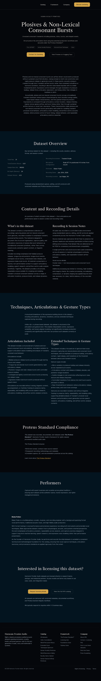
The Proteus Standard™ (67, 637)
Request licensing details (38, 591)
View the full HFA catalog (62, 591)
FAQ (81, 642)
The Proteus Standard (44, 458)
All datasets (44, 637)
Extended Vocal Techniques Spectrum (47, 646)
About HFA (83, 637)
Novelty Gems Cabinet (47, 656)
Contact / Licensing (86, 640)
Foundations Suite (65, 642)
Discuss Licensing (82, 4)
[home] (23, 2)
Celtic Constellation (46, 640)
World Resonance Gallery (48, 653)
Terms (94, 668)
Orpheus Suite (64, 645)
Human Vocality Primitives (48, 650)
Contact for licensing (36, 54)
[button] (44, 4)
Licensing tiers (64, 640)
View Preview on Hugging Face (62, 54)
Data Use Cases (85, 650)
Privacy (89, 668)
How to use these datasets (85, 646)
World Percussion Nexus (48, 642)
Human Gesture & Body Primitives (47, 660)
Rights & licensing (80, 668)
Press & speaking (85, 653)
